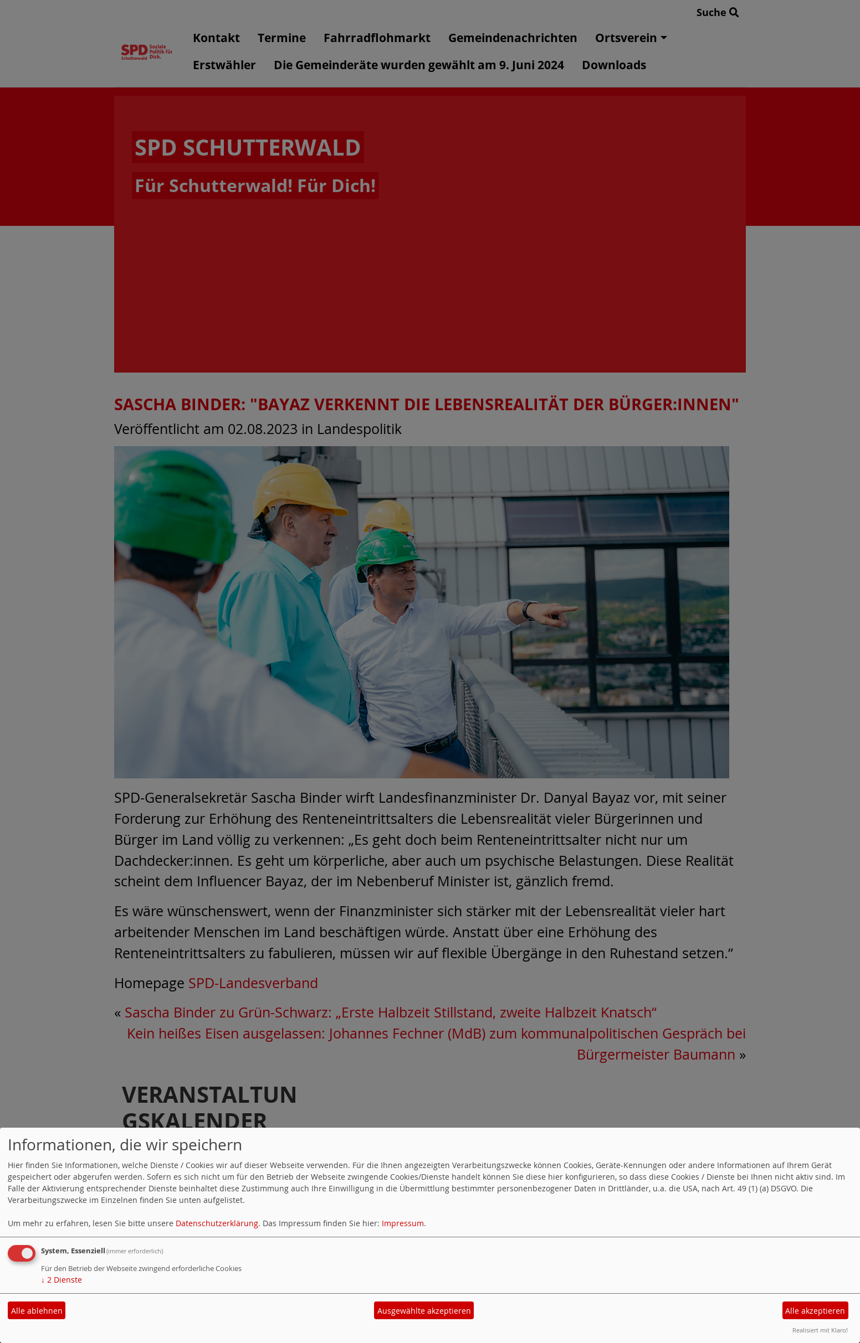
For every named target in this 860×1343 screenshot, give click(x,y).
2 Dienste (61, 1279)
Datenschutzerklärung (217, 1223)
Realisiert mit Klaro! (820, 1330)
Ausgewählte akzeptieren (424, 1310)
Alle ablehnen (37, 1310)
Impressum (403, 1223)
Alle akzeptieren (815, 1310)
